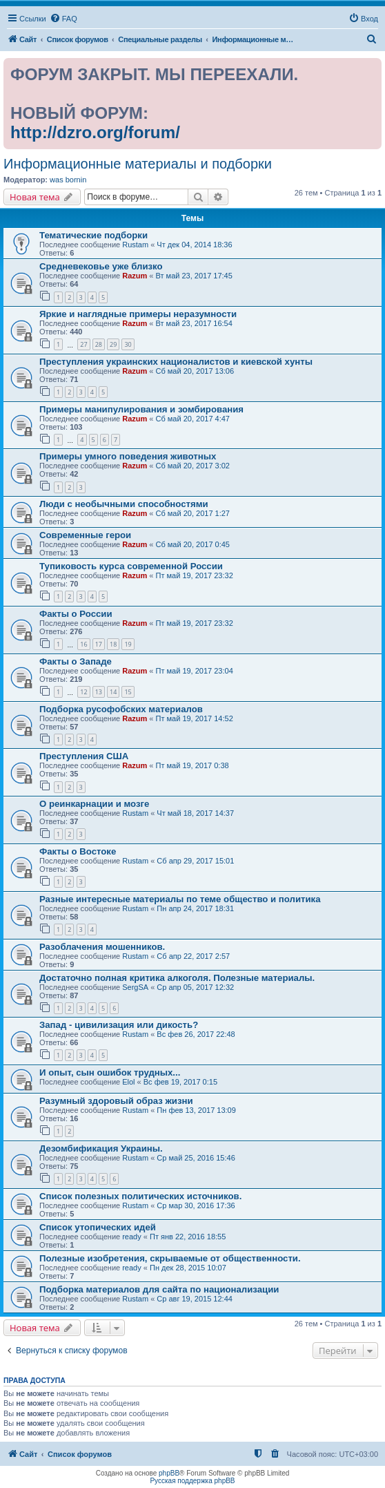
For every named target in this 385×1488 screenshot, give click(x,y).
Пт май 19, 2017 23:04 (194, 671)
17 (98, 644)
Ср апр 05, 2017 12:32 (195, 987)
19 (127, 644)
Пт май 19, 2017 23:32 (194, 575)
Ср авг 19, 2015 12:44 (195, 1299)
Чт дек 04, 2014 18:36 (194, 244)
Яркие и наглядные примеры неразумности (138, 314)
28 (98, 344)
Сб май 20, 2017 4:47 (193, 418)
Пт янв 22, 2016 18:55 (188, 1236)
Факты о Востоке (77, 851)
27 (83, 344)
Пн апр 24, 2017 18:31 (195, 908)
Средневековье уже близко (101, 266)
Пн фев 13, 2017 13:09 (196, 1110)
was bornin (68, 179)
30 (127, 344)
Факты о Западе (75, 661)
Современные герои (85, 535)
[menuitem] (63, 18)
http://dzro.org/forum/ (95, 132)
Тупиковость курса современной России (131, 566)
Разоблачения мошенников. (102, 947)
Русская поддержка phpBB (192, 1481)
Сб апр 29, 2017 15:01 (195, 861)
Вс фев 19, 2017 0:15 (180, 1082)
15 (127, 691)
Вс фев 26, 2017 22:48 (196, 1034)
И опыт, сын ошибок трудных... (109, 1072)
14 (113, 691)
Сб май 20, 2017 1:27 (193, 513)
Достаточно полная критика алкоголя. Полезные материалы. (177, 978)
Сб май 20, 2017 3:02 (193, 465)
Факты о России (75, 614)
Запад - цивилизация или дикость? (118, 1025)
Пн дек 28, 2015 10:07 (188, 1267)
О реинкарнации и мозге (94, 804)
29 (113, 344)
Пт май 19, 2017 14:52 (194, 718)
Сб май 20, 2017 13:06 (195, 371)
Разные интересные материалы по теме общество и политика (180, 899)
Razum (134, 275)
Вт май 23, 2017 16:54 (194, 323)
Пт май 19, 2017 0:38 (192, 765)
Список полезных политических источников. (140, 1196)
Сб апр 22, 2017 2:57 (193, 956)
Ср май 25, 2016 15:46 (196, 1158)
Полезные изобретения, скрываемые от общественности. (170, 1258)
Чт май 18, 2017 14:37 (195, 813)
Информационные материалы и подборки (137, 163)
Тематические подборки (93, 235)
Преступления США (83, 756)
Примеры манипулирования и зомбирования (141, 409)
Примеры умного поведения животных (127, 456)
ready (131, 1236)
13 (98, 691)
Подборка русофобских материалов (121, 709)
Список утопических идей (97, 1227)
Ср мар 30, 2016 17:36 (196, 1205)
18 (113, 644)
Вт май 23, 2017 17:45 (194, 275)
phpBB (169, 1473)
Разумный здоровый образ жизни (116, 1101)
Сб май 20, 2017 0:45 (193, 544)
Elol (128, 1082)
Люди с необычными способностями (123, 504)
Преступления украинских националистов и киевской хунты (176, 361)
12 (83, 691)
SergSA (135, 987)
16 (83, 644)
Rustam (135, 244)
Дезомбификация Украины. (101, 1148)
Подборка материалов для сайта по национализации (159, 1289)
